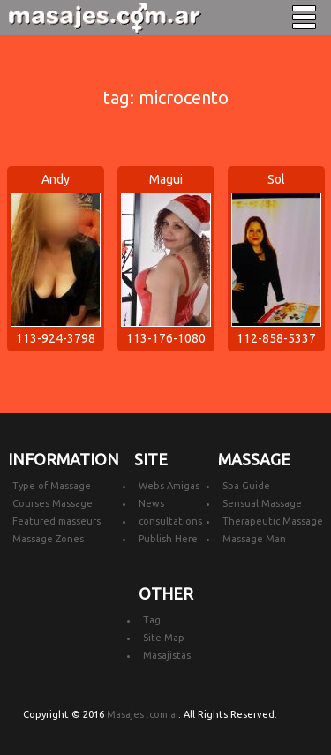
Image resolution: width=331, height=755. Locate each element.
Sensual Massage (262, 503)
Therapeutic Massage (272, 521)
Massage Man (254, 538)
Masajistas (167, 655)
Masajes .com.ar (142, 714)
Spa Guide (246, 485)
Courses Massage (52, 503)
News (151, 503)
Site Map (163, 637)
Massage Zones (48, 538)
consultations (170, 521)
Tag (152, 620)
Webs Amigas (169, 485)
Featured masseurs (56, 521)
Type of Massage (51, 485)
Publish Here (168, 538)
